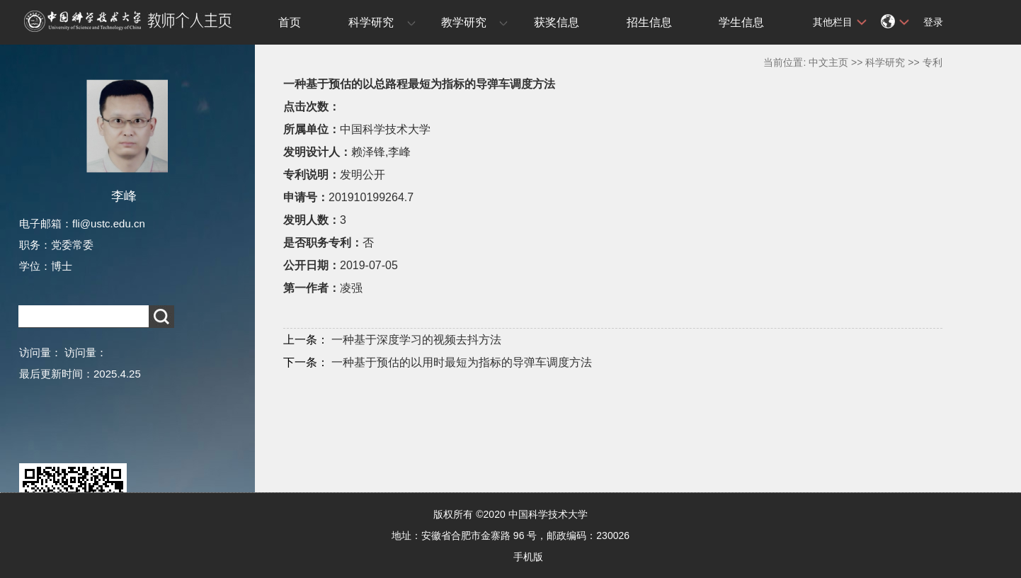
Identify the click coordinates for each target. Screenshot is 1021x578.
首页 (289, 22)
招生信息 (649, 22)
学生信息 (741, 22)
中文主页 (828, 62)
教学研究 (463, 22)
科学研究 (371, 22)
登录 (933, 22)
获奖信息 (556, 22)
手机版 (528, 556)
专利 (932, 62)
